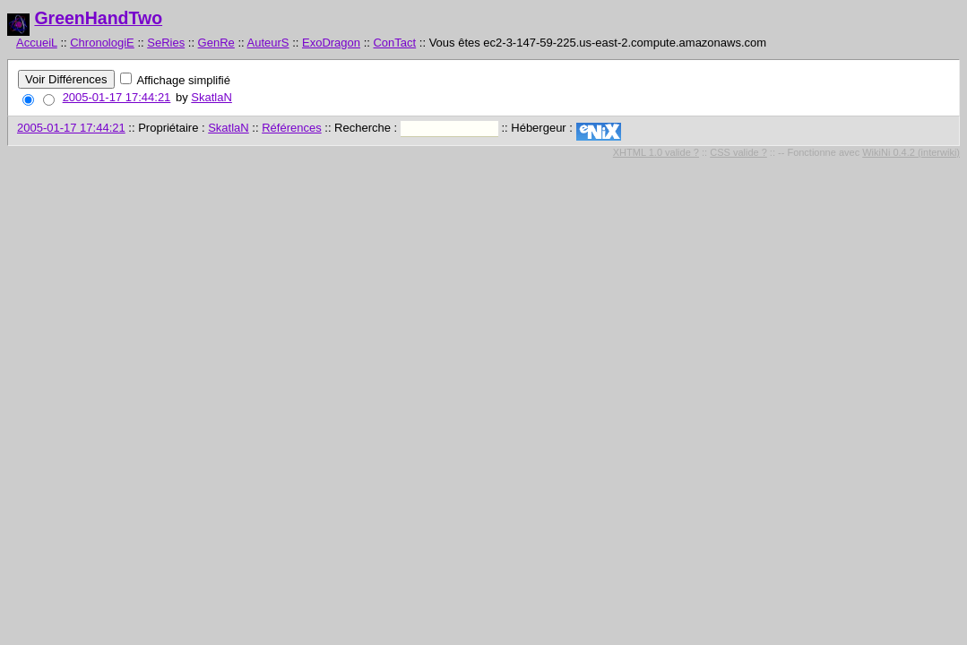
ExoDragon (331, 42)
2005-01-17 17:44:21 (117, 97)
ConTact (394, 42)
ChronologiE (102, 42)
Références (291, 127)
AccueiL (36, 42)
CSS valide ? (738, 152)
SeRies (166, 42)
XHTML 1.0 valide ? (656, 152)
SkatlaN (211, 97)
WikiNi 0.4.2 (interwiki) (911, 152)
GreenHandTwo (98, 18)
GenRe (216, 42)
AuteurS (268, 42)
